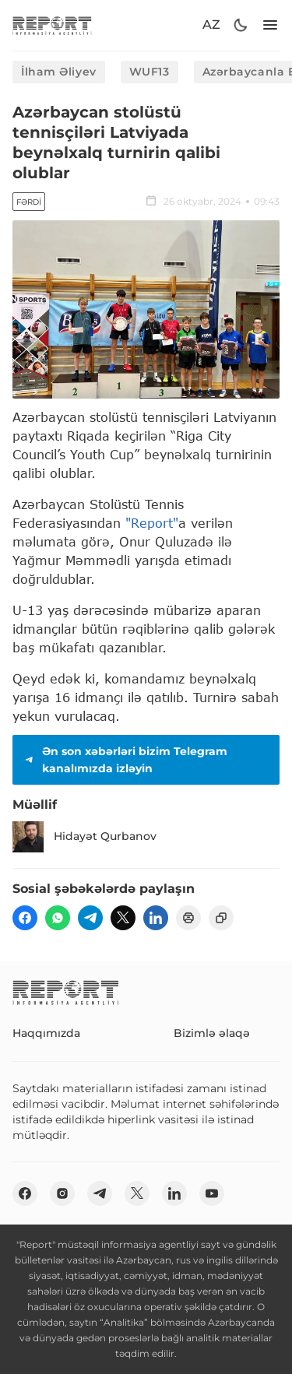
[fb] (24, 917)
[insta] (62, 1193)
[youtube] (211, 1193)
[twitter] (123, 917)
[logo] (52, 25)
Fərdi (28, 202)
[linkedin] (155, 917)
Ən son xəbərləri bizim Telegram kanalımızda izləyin (124, 759)
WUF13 (149, 72)
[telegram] (90, 917)
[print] (188, 917)
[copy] (221, 917)
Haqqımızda (46, 1033)
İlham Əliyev (59, 72)
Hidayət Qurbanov (84, 836)
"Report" (151, 522)
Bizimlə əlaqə (212, 1033)
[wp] (57, 917)
